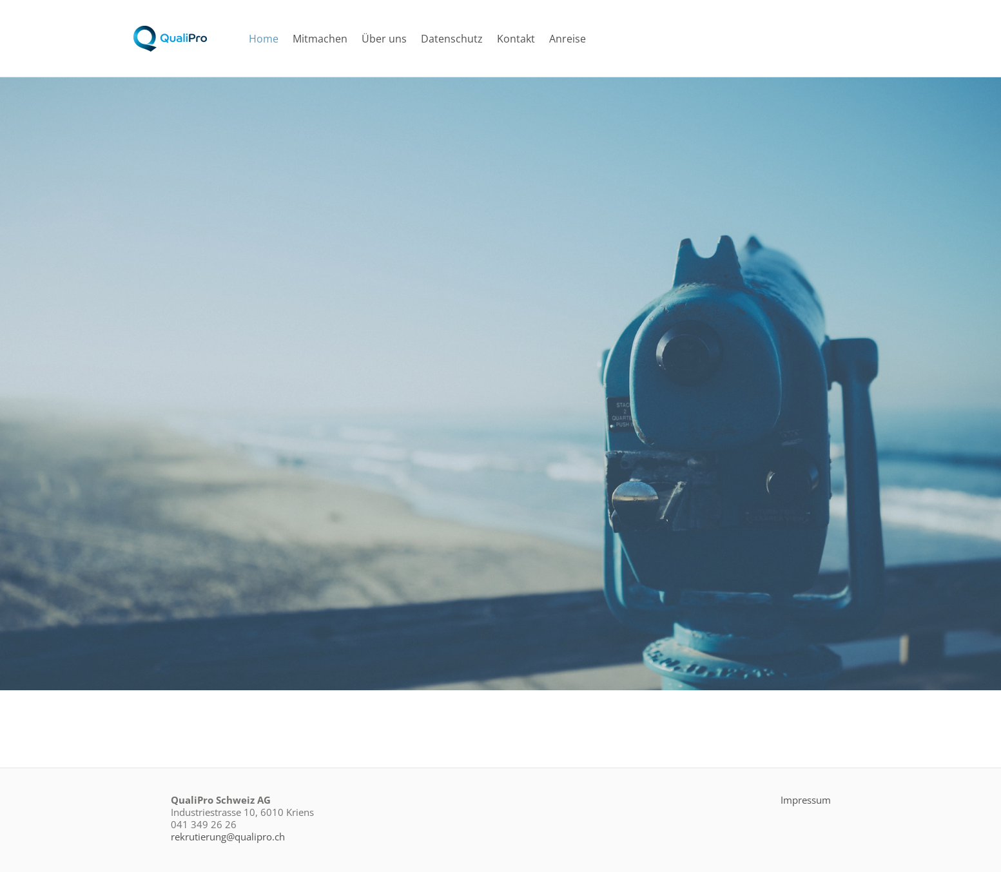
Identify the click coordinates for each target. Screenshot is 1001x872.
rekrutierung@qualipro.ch (228, 836)
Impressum (806, 799)
